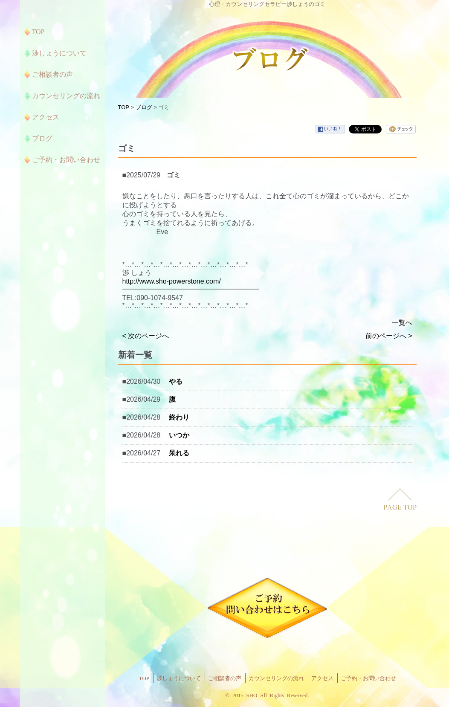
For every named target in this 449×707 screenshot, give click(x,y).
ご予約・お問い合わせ (368, 678)
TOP (123, 107)
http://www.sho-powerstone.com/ (171, 281)
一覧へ (402, 322)
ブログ (144, 107)
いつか (179, 435)
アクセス (322, 678)
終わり (179, 417)
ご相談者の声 (224, 678)
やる (175, 381)
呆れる (179, 453)
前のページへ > (388, 335)
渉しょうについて (178, 678)
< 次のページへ (145, 335)
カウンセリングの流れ (276, 678)
